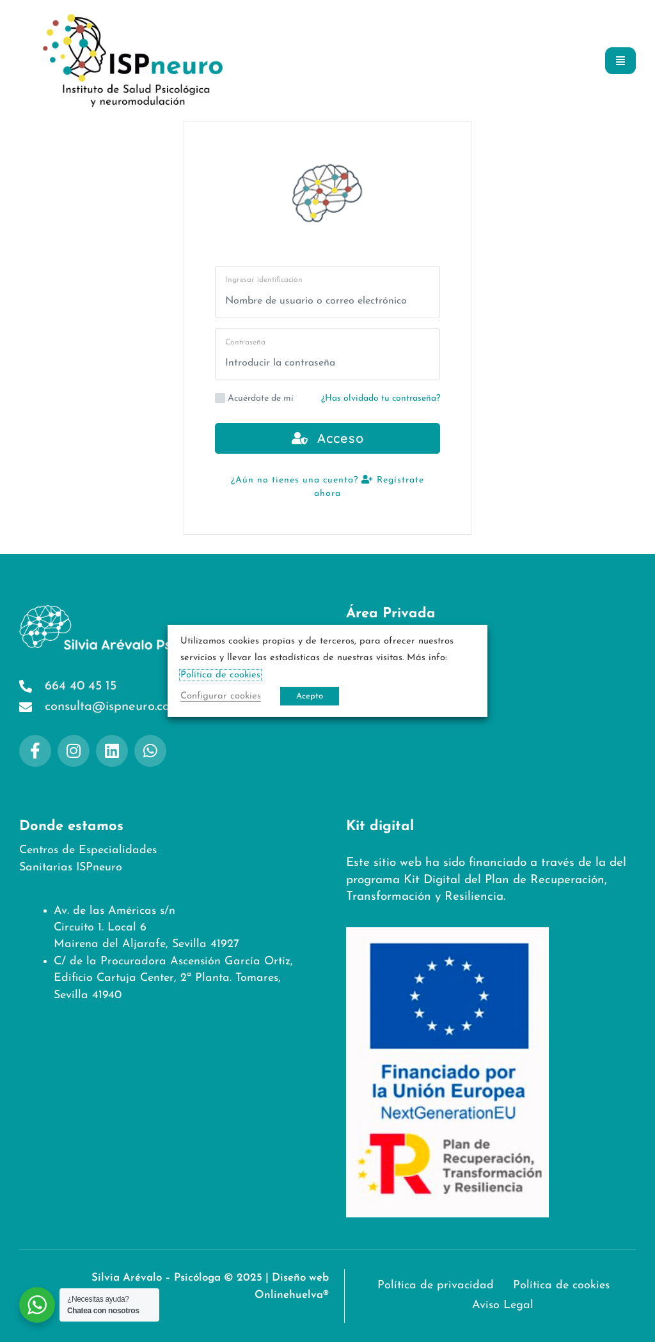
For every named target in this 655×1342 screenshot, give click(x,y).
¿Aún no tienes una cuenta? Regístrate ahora (327, 486)
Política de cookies (398, 681)
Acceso (328, 438)
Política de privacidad (409, 655)
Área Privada (391, 613)
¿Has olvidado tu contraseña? (380, 398)
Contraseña (245, 342)
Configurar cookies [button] (220, 696)
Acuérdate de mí (254, 398)
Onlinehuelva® (291, 1295)
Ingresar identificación (264, 280)
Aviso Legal (379, 706)
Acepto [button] (309, 696)
